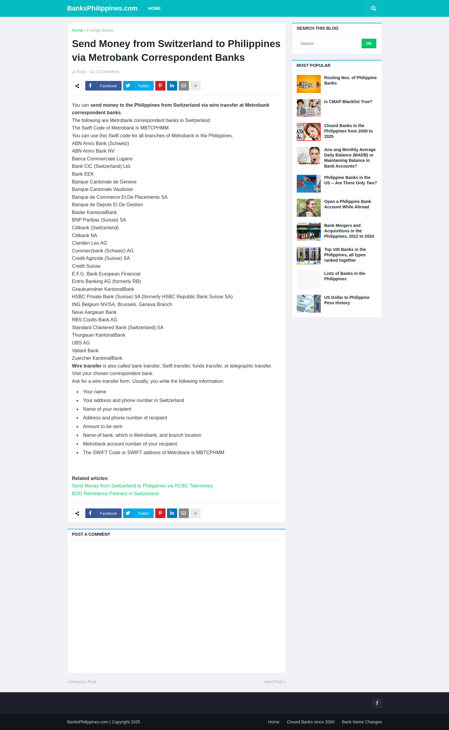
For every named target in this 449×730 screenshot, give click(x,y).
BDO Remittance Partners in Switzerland (115, 493)
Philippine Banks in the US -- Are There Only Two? (350, 180)
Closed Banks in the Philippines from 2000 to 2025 (348, 131)
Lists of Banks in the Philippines (345, 276)
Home (77, 30)
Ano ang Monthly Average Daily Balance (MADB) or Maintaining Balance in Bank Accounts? (350, 157)
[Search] (330, 43)
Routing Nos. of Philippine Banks (350, 80)
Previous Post (83, 681)
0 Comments (107, 71)
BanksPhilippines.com (102, 8)
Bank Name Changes (362, 722)
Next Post (274, 681)
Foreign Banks (100, 30)
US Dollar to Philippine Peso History (347, 300)
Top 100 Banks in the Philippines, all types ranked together (345, 255)
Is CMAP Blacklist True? (348, 101)
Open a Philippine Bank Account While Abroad (347, 204)
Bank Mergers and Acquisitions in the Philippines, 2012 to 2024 (349, 231)
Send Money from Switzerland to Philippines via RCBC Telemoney (142, 485)
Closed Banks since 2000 (310, 722)
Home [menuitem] (154, 8)
